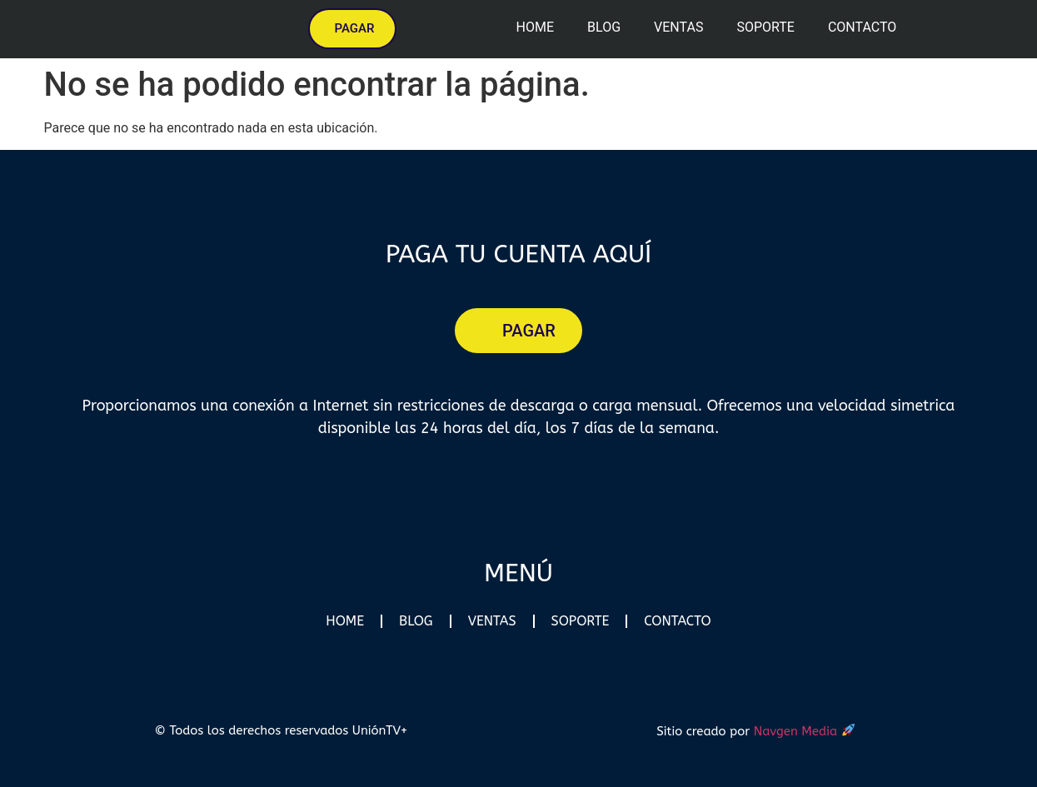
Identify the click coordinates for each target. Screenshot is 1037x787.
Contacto (862, 27)
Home (535, 27)
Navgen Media (804, 730)
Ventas (678, 27)
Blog (604, 27)
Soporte (765, 27)
